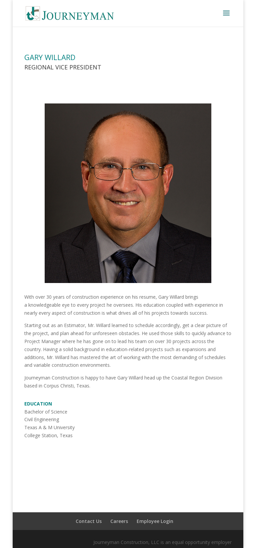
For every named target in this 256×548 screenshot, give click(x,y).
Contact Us (89, 521)
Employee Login (155, 521)
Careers (119, 521)
